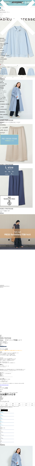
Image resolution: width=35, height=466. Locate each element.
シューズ (2, 74)
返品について (1, 345)
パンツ (1, 63)
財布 (1, 77)
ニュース (2, 94)
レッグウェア (3, 72)
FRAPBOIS (2, 41)
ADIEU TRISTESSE (4, 43)
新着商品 (2, 87)
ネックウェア (3, 71)
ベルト (1, 78)
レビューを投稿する (4, 410)
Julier (1, 47)
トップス (2, 60)
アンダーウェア (3, 73)
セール (1, 89)
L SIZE (2, 57)
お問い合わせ (3, 98)
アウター (2, 61)
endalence (2, 52)
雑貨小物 (2, 82)
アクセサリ (2, 80)
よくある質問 (3, 97)
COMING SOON (4, 55)
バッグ (1, 76)
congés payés (3, 44)
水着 (1, 68)
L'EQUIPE (2, 50)
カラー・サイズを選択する (3, 346)
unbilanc (1, 54)
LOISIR (1, 45)
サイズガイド (7, 407)
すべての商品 (3, 39)
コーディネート (3, 90)
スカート (2, 64)
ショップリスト (3, 92)
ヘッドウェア (3, 69)
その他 (1, 81)
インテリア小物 (3, 84)
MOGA (1, 48)
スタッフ (2, 93)
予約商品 (2, 88)
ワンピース (2, 65)
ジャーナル (2, 96)
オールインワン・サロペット (6, 67)
